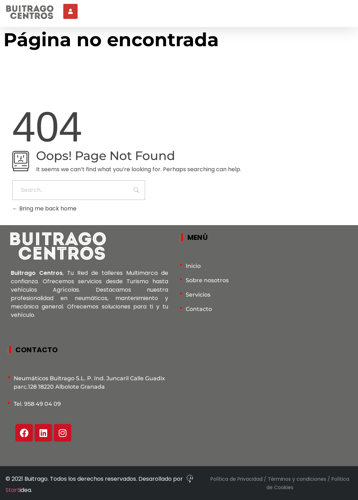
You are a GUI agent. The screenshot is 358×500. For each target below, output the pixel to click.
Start (13, 490)
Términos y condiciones (298, 478)
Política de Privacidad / (239, 478)
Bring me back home (44, 208)
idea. (26, 490)
